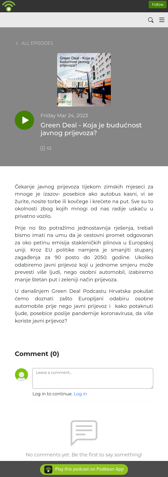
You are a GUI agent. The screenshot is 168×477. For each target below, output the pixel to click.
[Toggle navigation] (162, 20)
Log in (80, 393)
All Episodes (34, 43)
